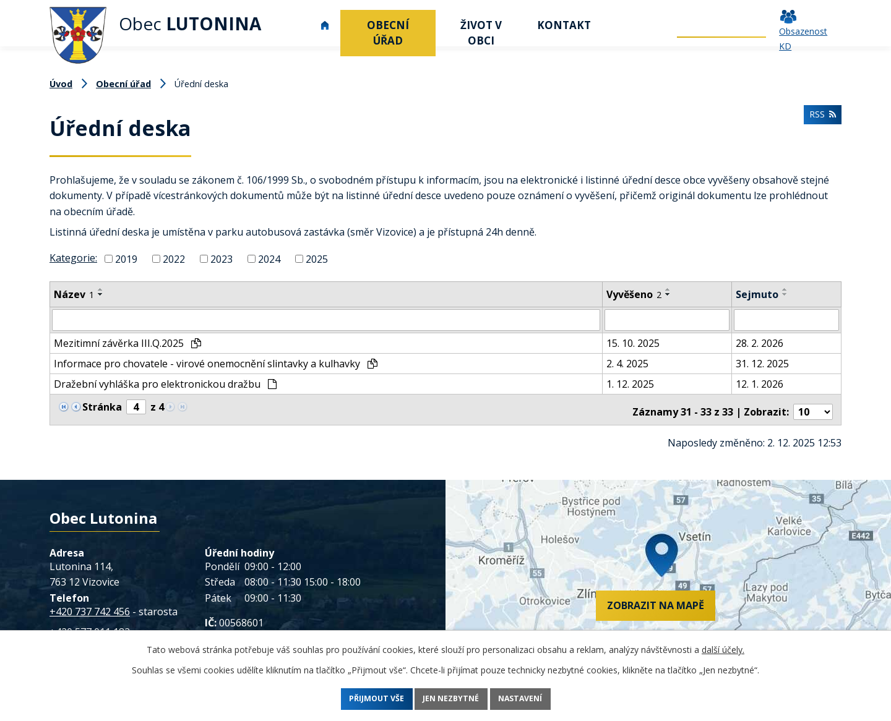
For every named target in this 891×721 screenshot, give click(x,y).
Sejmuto (757, 294)
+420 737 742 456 (90, 606)
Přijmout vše (361, 699)
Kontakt (564, 25)
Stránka (102, 406)
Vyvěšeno (633, 294)
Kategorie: (73, 258)
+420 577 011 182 (90, 627)
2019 (126, 259)
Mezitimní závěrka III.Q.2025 (127, 342)
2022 (174, 259)
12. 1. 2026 (759, 383)
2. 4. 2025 (627, 363)
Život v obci (481, 33)
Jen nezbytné (451, 699)
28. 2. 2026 (759, 342)
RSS (820, 120)
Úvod (324, 25)
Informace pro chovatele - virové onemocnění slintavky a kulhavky (215, 363)
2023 (221, 259)
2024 (269, 259)
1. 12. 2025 (630, 383)
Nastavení (537, 699)
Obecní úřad (388, 33)
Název (74, 294)
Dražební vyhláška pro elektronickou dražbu (165, 383)
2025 (317, 259)
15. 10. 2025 (633, 342)
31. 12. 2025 (762, 363)
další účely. (723, 649)
